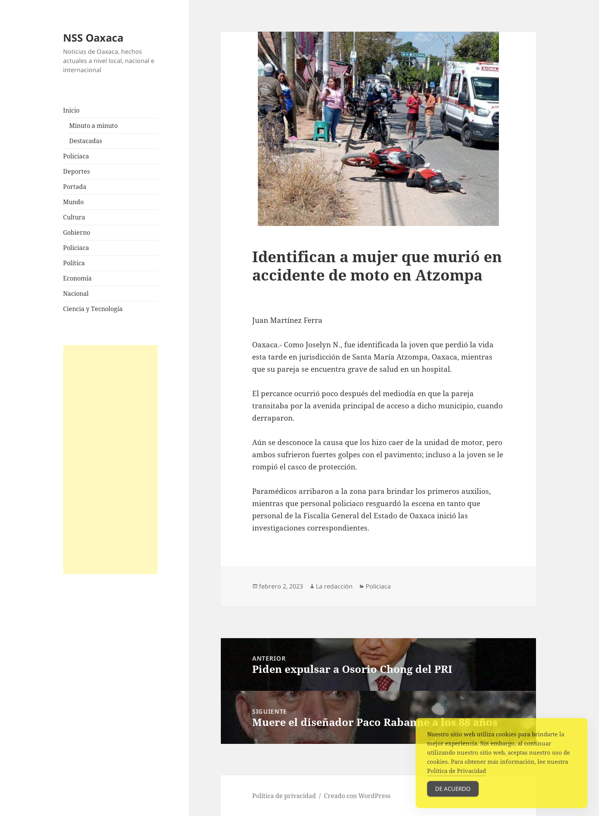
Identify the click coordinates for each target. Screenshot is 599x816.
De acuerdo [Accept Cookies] (453, 796)
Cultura (74, 217)
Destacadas (85, 141)
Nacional (76, 293)
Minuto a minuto (93, 125)
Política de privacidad (284, 796)
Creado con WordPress (357, 796)
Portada (74, 186)
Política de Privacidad (456, 778)
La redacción (334, 586)
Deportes (76, 171)
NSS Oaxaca (93, 38)
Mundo (73, 202)
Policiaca (76, 156)
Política (74, 263)
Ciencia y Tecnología (93, 309)
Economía (77, 278)
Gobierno (76, 232)
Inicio (71, 110)
